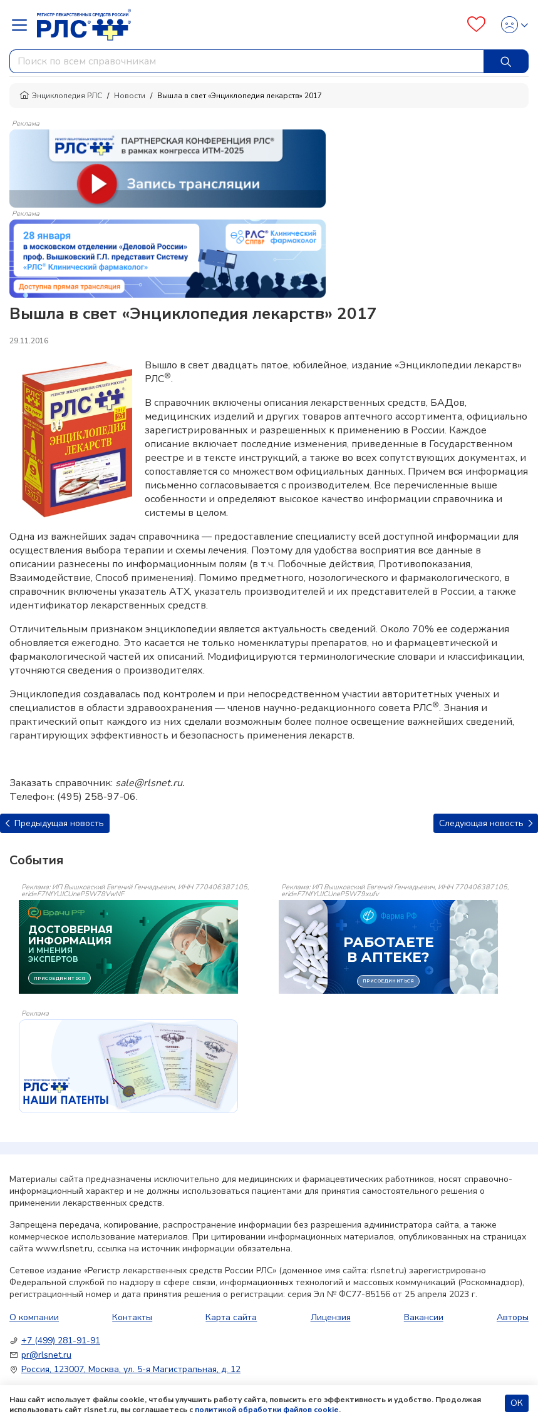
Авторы (513, 1317)
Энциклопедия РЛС (60, 96)
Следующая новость (485, 823)
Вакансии (423, 1317)
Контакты (132, 1317)
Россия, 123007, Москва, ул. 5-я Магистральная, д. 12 (131, 1369)
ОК (516, 1403)
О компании (34, 1317)
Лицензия (331, 1317)
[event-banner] (128, 1066)
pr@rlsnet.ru (46, 1355)
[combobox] (246, 61)
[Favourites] (476, 24)
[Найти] (506, 61)
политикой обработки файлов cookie (267, 1410)
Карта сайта (231, 1317)
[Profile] (511, 25)
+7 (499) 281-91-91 (60, 1340)
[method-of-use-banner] (167, 167)
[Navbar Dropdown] (23, 25)
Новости (129, 96)
